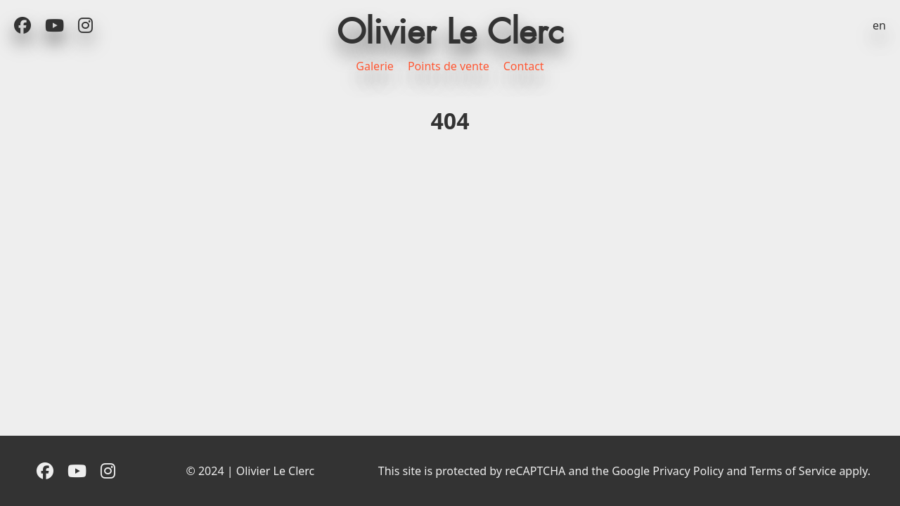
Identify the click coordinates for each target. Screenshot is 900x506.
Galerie (375, 66)
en (879, 25)
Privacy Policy (688, 471)
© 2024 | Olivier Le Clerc (250, 471)
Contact (523, 66)
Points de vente (448, 66)
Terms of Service (793, 471)
